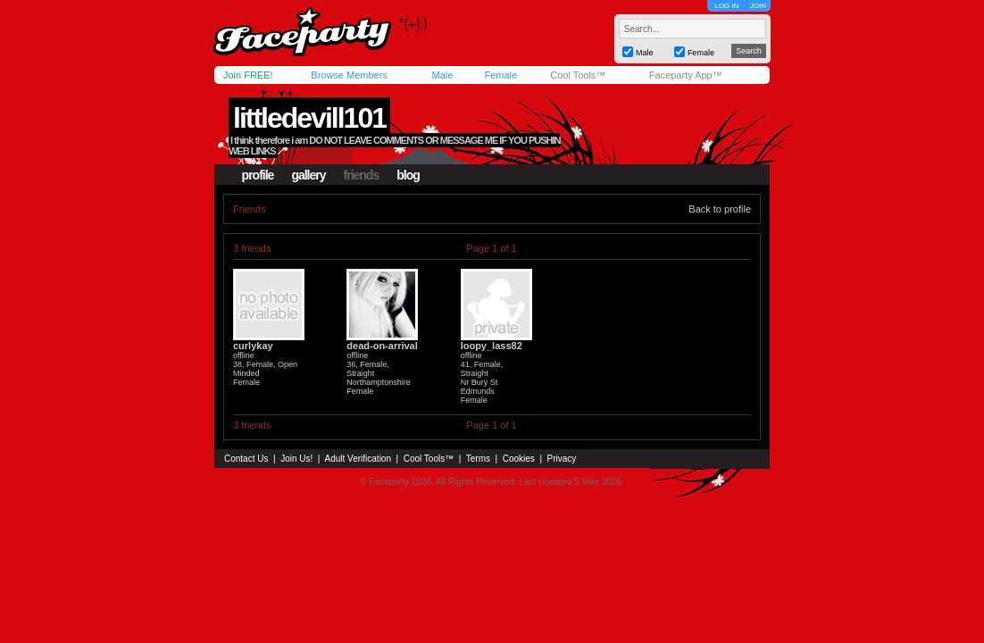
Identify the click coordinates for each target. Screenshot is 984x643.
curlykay (253, 345)
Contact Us (246, 458)
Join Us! (296, 458)
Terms (478, 458)
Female (500, 75)
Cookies (519, 458)
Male (442, 75)
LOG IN (726, 6)
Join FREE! (248, 75)
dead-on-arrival (381, 345)
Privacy (562, 458)
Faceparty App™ (685, 75)
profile (258, 175)
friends (361, 175)
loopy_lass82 (491, 345)
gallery (308, 175)
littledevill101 (309, 118)
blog (408, 175)
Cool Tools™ (577, 75)
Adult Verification (357, 458)
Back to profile (719, 209)
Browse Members (349, 75)
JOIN (758, 6)
